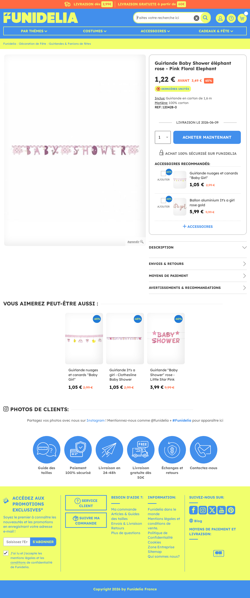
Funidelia (9, 43)
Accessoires (153, 31)
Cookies (154, 542)
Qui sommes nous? (164, 556)
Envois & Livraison (126, 523)
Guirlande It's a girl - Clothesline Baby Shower (122, 375)
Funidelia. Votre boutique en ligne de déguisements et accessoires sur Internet (40, 17)
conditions (18, 562)
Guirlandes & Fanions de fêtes (70, 43)
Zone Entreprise (161, 547)
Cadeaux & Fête (214, 31)
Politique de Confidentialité (160, 535)
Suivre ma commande (86, 520)
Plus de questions (125, 533)
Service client (86, 503)
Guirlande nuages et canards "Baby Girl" (83, 375)
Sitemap (155, 551)
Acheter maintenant (207, 137)
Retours (117, 528)
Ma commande (123, 509)
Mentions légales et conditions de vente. (164, 523)
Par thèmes (32, 31)
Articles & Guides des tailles (125, 516)
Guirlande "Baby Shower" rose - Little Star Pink (164, 375)
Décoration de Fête (32, 43)
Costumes (93, 31)
